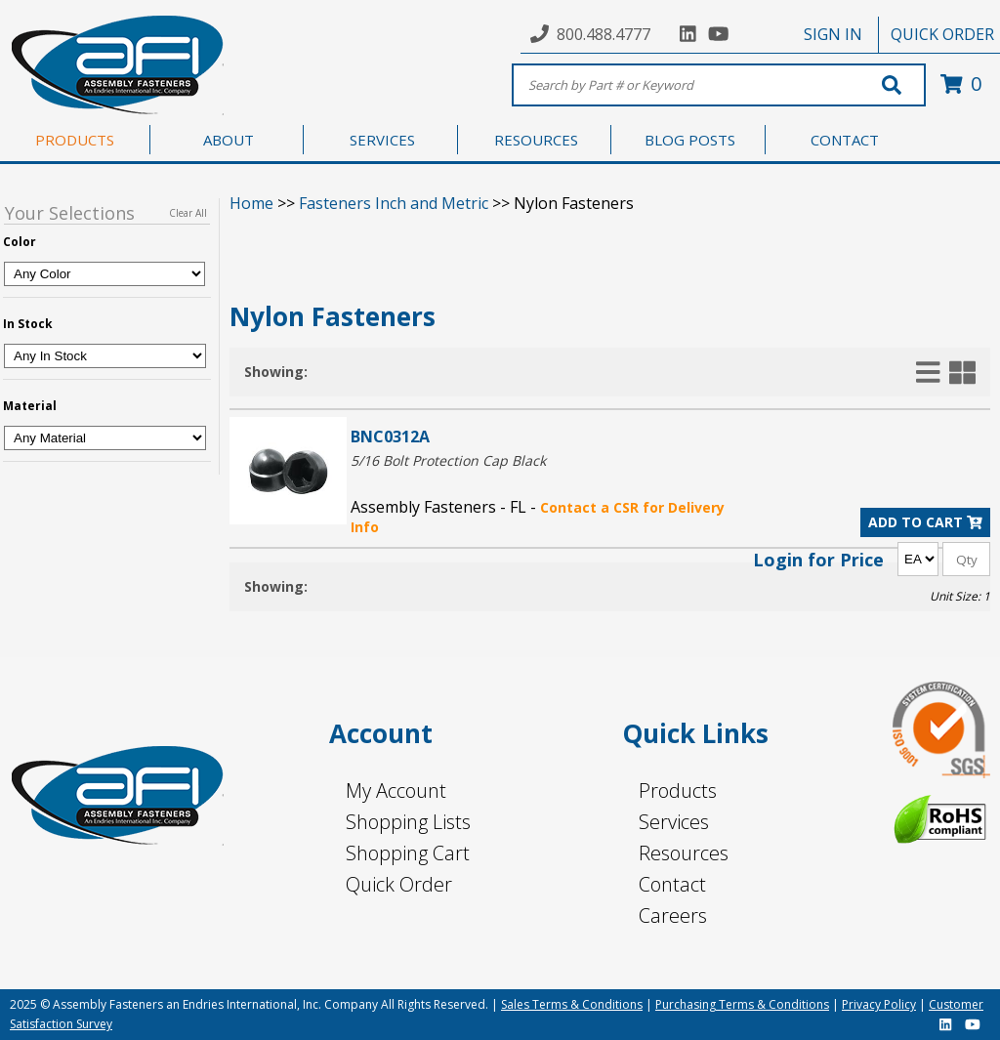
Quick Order (399, 884)
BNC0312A (390, 436)
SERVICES (382, 139)
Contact (672, 884)
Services (674, 822)
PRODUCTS (74, 139)
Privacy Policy (879, 1004)
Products (678, 790)
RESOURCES (536, 139)
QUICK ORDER (942, 34)
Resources (684, 853)
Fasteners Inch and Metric (393, 203)
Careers (673, 915)
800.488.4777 (603, 34)
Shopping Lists (408, 822)
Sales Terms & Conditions (572, 1004)
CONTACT (845, 139)
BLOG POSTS (690, 139)
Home (251, 203)
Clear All (188, 213)
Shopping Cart (408, 853)
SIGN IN (833, 34)
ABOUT (228, 139)
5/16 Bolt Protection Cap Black (448, 460)
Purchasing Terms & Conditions (742, 1004)
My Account (396, 790)
